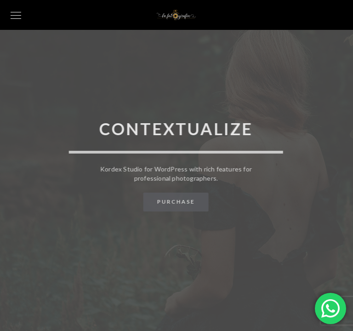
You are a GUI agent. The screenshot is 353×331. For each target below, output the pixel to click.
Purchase (175, 201)
